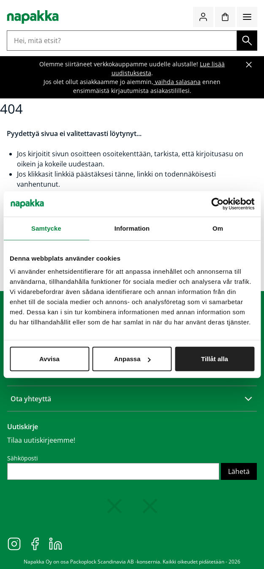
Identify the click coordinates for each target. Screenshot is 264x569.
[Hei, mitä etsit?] (122, 40)
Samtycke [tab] (46, 227)
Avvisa (49, 358)
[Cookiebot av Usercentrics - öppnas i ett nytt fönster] (217, 203)
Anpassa (132, 358)
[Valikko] (247, 17)
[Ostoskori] (225, 17)
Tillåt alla (214, 358)
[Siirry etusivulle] (33, 17)
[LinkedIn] (56, 543)
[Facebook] (35, 543)
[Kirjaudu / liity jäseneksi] (203, 17)
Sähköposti (22, 458)
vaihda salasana (177, 82)
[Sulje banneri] (248, 64)
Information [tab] (132, 227)
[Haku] (247, 40)
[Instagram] (14, 543)
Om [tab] (217, 227)
